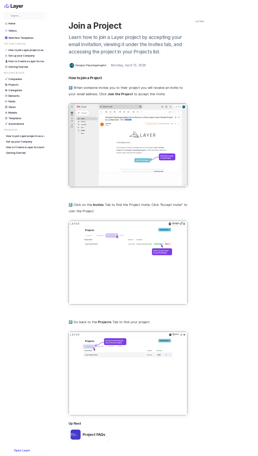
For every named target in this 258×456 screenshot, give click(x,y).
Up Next (199, 21)
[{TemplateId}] (24, 450)
